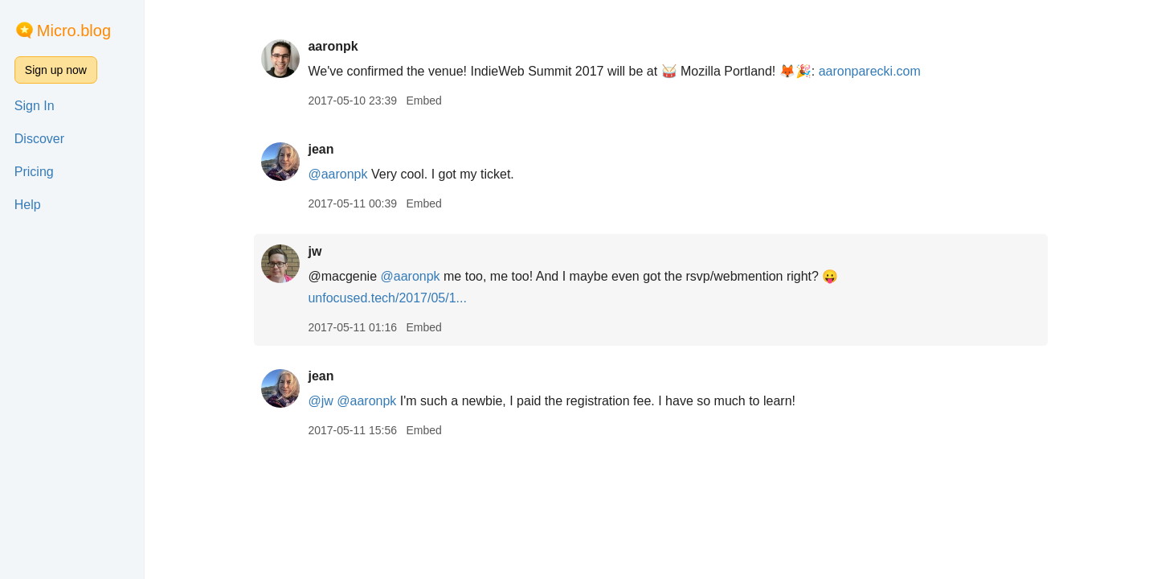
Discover (39, 139)
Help (27, 204)
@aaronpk (337, 174)
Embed (423, 100)
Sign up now (56, 70)
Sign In (34, 106)
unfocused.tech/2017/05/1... (387, 298)
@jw (320, 401)
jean (320, 149)
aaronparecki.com (870, 71)
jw (314, 251)
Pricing (34, 172)
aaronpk (333, 46)
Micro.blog (74, 30)
